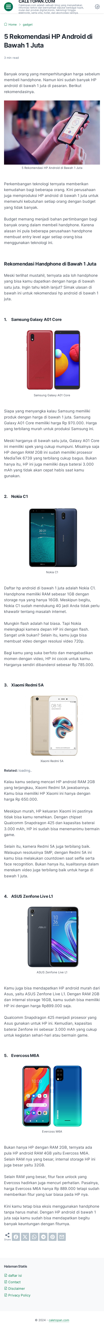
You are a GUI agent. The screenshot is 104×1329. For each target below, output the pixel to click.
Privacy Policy (17, 1295)
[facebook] (16, 1237)
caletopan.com (59, 1320)
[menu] (8, 6)
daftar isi (13, 1276)
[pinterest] (53, 1237)
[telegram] (43, 1237)
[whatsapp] (34, 1237)
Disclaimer (14, 1289)
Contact (12, 1282)
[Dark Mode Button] (97, 6)
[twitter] (25, 1237)
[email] (62, 1237)
